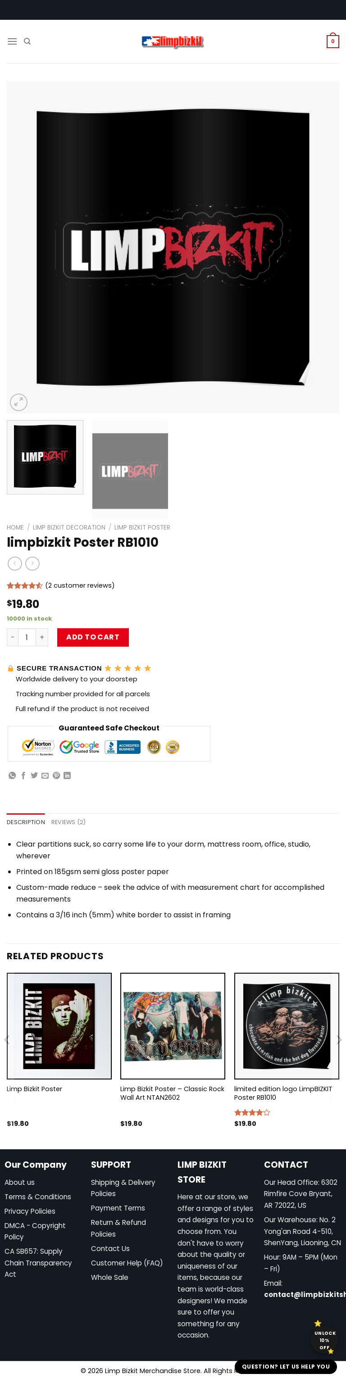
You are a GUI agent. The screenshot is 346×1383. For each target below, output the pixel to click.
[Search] (27, 41)
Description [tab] (26, 822)
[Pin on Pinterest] (56, 776)
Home (15, 527)
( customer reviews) (80, 585)
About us (20, 1182)
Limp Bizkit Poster (142, 527)
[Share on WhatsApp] (12, 776)
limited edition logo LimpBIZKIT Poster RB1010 (283, 1093)
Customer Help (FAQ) (127, 1263)
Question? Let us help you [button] (286, 1366)
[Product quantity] (27, 637)
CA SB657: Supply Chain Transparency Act (38, 1263)
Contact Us (110, 1248)
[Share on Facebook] (23, 776)
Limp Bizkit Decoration (69, 527)
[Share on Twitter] (34, 776)
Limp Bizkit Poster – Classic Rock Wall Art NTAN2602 (172, 1093)
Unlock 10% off (325, 1340)
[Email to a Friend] (45, 776)
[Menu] (12, 41)
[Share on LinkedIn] (67, 776)
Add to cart (92, 637)
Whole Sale (109, 1277)
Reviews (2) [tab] (68, 822)
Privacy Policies (30, 1211)
